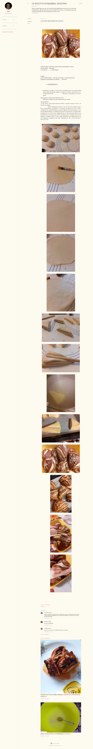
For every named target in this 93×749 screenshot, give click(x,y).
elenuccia (46, 612)
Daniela (45, 621)
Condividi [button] (29, 18)
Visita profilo (8, 13)
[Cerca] (80, 3)
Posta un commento (45, 634)
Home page (35, 13)
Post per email (47, 604)
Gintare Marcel (58, 745)
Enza (8, 11)
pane (29, 23)
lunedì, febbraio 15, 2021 (48, 618)
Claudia (45, 628)
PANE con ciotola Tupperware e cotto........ (56, 734)
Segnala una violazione (7, 31)
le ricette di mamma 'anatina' (49, 3)
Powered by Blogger (54, 743)
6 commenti (47, 698)
